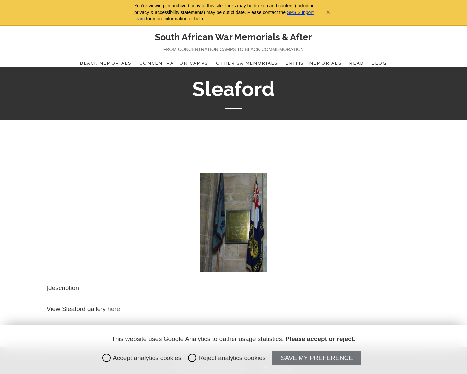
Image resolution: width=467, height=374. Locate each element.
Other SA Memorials (247, 63)
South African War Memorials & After (233, 37)
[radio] (106, 358)
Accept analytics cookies (141, 358)
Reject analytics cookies (227, 358)
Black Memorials (105, 63)
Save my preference (317, 357)
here (113, 308)
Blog (379, 63)
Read (356, 63)
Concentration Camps (173, 63)
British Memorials (314, 63)
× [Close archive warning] (328, 12)
